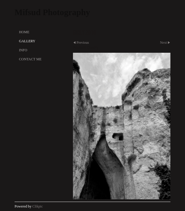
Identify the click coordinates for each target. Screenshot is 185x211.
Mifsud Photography (52, 12)
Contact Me (30, 59)
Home (24, 32)
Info (23, 50)
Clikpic (37, 206)
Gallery (27, 41)
